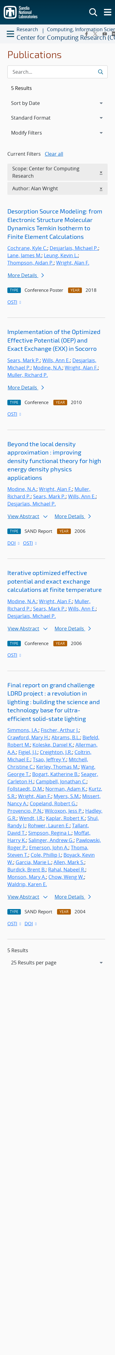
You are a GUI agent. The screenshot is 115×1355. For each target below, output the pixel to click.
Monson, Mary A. (26, 877)
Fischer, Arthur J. (60, 730)
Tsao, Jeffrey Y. (49, 759)
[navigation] (57, 962)
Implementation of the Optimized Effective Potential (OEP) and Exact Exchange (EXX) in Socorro (53, 340)
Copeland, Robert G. (53, 803)
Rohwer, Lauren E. (49, 825)
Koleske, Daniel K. (53, 744)
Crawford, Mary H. (28, 737)
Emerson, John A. (48, 847)
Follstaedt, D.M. (25, 788)
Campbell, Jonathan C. (61, 781)
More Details (26, 275)
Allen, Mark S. (69, 862)
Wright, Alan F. (72, 262)
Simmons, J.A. (22, 730)
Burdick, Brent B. (26, 869)
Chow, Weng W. (66, 877)
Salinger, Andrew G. (51, 840)
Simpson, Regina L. (49, 833)
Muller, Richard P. (27, 375)
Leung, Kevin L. (61, 255)
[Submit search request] (100, 71)
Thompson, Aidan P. (30, 262)
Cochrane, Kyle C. (27, 248)
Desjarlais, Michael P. (74, 248)
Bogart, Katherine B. (55, 774)
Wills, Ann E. (56, 360)
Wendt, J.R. (31, 818)
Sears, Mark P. (23, 360)
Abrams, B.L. (66, 737)
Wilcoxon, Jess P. (64, 810)
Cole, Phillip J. (46, 855)
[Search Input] (57, 71)
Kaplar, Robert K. (65, 818)
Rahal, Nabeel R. (66, 869)
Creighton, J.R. (56, 752)
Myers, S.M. (67, 796)
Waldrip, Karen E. (27, 884)
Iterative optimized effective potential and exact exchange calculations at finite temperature (54, 581)
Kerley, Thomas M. (57, 766)
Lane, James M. (24, 255)
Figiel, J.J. (27, 752)
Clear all (54, 153)
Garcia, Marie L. (33, 862)
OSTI (14, 302)
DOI (14, 543)
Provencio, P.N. (24, 810)
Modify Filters (35, 132)
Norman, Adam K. (65, 788)
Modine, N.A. (47, 367)
